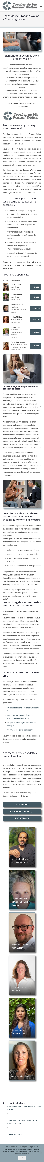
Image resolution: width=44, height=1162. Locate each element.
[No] (41, 1153)
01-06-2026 (35, 287)
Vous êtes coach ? (15, 1134)
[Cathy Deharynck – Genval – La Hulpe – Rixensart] (22, 889)
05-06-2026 (35, 332)
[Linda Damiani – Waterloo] (22, 975)
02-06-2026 (35, 308)
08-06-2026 (35, 346)
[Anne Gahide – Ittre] (22, 1060)
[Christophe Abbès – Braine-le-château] (22, 847)
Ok (22, 1157)
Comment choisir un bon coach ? (20, 730)
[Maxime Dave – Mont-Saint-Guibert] (22, 932)
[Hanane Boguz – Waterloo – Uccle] (22, 1018)
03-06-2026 (35, 319)
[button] (41, 6)
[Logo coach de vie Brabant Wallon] (21, 6)
